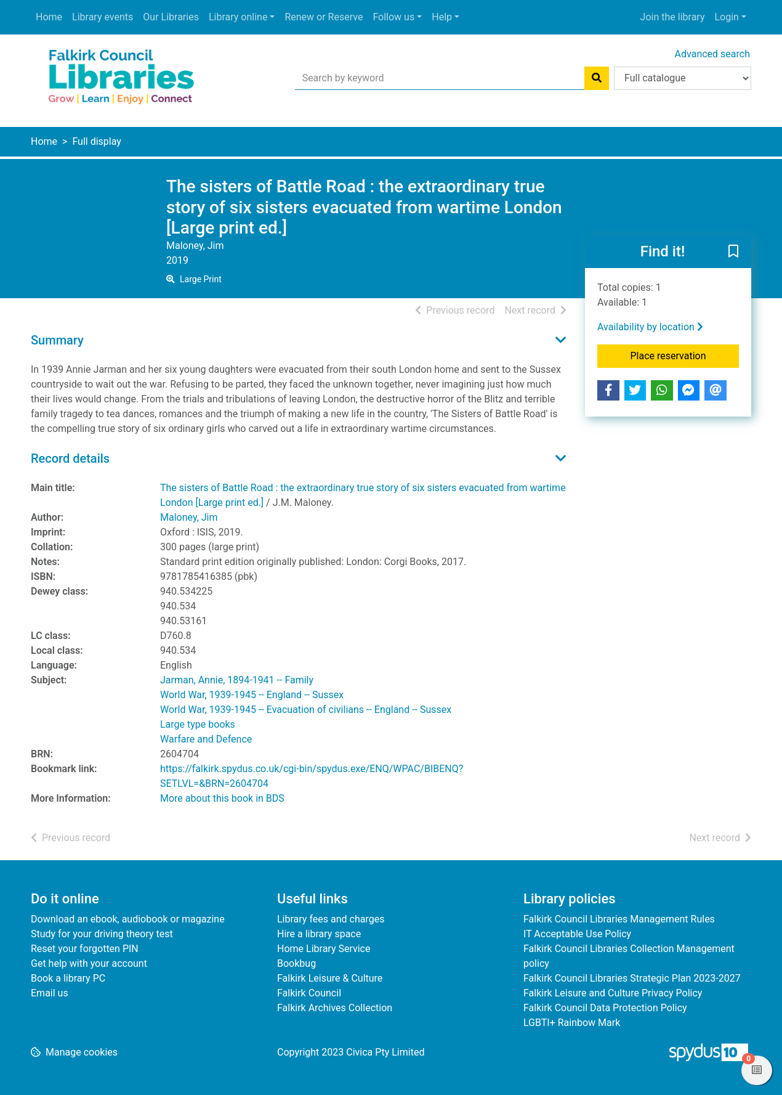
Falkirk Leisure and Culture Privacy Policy (612, 993)
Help (442, 17)
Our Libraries (171, 17)
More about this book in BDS (222, 798)
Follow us (393, 17)
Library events (102, 17)
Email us (49, 993)
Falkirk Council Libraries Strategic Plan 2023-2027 (632, 978)
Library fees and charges (330, 919)
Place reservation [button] (685, 355)
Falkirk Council (309, 993)
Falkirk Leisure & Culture (329, 978)
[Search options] (682, 78)
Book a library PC (68, 978)
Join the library (672, 17)
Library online (238, 17)
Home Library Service (323, 949)
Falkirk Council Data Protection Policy (605, 1008)
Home (49, 17)
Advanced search (712, 54)
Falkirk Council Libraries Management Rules (619, 919)
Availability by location (650, 327)
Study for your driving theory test (102, 934)
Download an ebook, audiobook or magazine (128, 919)
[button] (733, 252)
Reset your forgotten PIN (85, 949)
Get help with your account (89, 963)
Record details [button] (70, 458)
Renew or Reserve (323, 17)
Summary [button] (57, 340)
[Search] (596, 78)
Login (726, 17)
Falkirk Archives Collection (334, 1008)
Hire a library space (319, 934)
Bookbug (296, 963)
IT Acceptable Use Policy (577, 934)
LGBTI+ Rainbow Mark (571, 1022)
